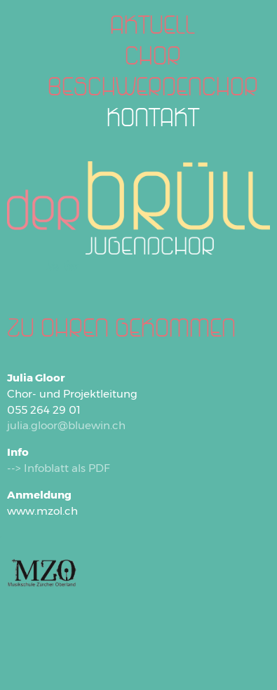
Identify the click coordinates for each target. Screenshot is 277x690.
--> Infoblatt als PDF (58, 468)
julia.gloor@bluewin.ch (66, 425)
